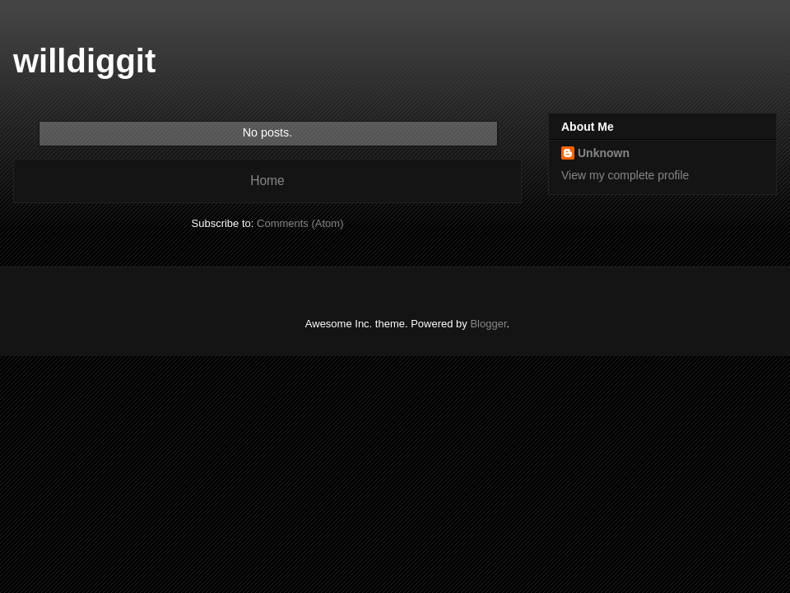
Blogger (488, 323)
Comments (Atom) (300, 223)
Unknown (604, 153)
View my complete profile (625, 175)
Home (267, 181)
